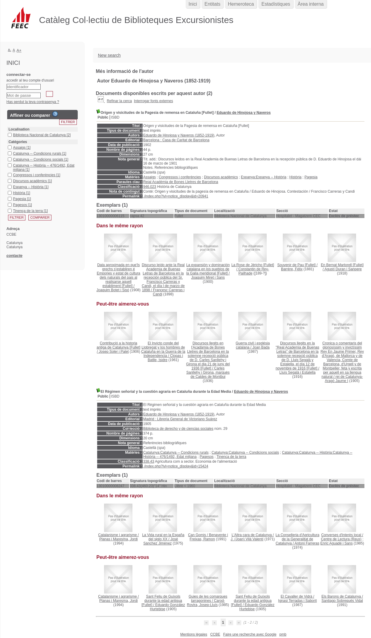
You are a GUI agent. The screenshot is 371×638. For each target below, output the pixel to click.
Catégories (18, 142)
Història (295, 177)
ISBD (115, 117)
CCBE (215, 634)
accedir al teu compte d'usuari (30, 80)
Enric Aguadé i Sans (336, 543)
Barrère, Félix (292, 269)
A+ (19, 50)
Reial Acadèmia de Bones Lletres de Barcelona (180, 182)
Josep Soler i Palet (114, 351)
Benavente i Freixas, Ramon (209, 537)
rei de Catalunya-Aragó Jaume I (344, 379)
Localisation (19, 129)
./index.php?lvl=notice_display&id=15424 (175, 466)
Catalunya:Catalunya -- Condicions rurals (176, 452)
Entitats (212, 4)
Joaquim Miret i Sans (208, 277)
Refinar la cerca (119, 101)
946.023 (149, 187)
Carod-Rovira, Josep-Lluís (206, 603)
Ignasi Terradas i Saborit (297, 601)
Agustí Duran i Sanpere (343, 269)
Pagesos (207, 457)
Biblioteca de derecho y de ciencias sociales (178, 429)
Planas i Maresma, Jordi (118, 539)
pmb (283, 634)
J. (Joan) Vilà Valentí (246, 539)
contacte (14, 255)
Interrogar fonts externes (153, 101)
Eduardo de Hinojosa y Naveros (244, 113)
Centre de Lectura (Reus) (341, 539)
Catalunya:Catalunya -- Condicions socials (245, 452)
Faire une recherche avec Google (249, 634)
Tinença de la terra (231, 457)
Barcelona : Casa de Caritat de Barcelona (176, 140)
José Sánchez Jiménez (160, 541)
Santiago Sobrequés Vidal (342, 601)
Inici (193, 4)
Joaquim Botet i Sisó (113, 290)
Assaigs (149, 177)
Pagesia (311, 177)
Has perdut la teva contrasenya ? (33, 102)
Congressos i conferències (180, 177)
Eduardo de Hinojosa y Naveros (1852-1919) (178, 135)
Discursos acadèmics (221, 177)
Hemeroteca (241, 4)
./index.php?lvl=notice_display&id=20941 (175, 196)
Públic (103, 117)
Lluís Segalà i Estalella (298, 372)
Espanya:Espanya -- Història (263, 177)
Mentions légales (193, 634)
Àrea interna (311, 4)
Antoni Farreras (306, 543)
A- (9, 50)
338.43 (148, 461)
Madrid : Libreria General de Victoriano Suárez (180, 419)
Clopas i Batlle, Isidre (165, 358)
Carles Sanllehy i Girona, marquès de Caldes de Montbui (208, 372)
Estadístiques (275, 4)
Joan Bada (260, 347)
